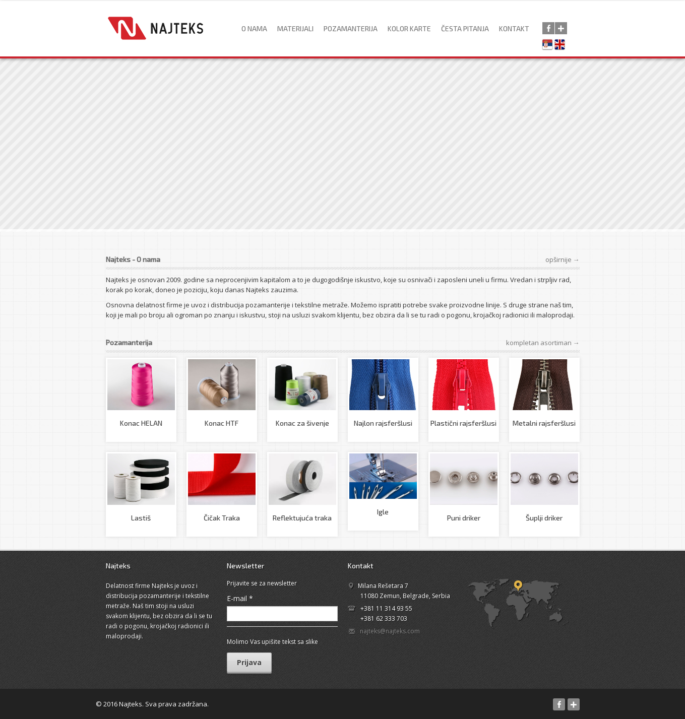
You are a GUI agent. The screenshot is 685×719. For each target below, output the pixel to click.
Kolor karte (409, 28)
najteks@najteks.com (390, 631)
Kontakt (514, 28)
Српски (548, 45)
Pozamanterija (351, 28)
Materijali (295, 28)
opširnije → (562, 259)
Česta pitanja (465, 28)
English (561, 45)
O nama (254, 28)
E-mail (240, 598)
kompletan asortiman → (543, 342)
